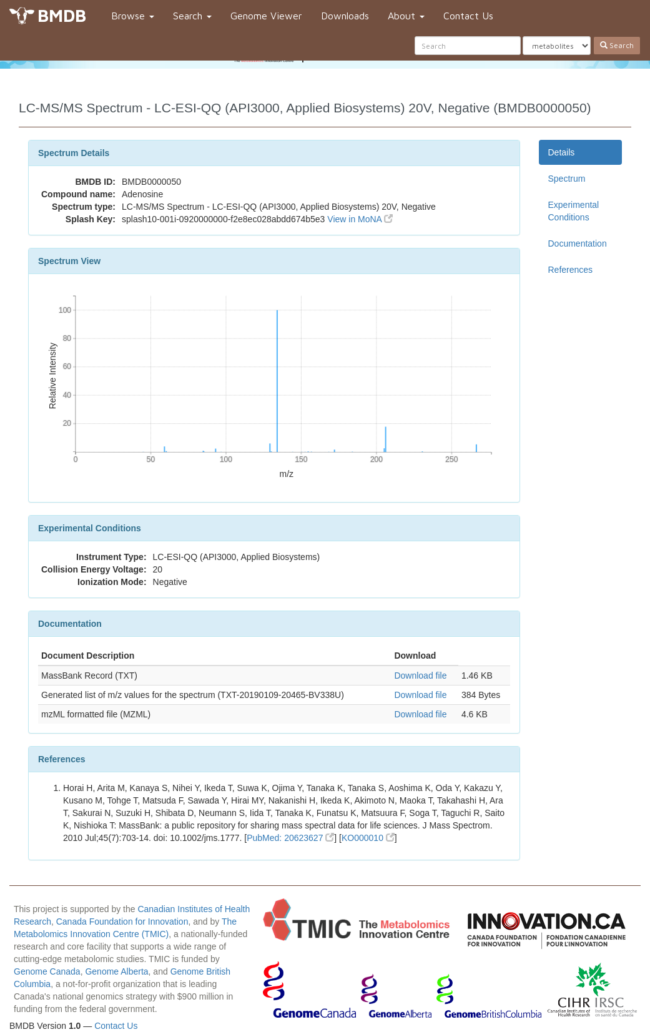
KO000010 (368, 838)
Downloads (345, 15)
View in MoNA (360, 219)
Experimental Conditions (573, 211)
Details (561, 152)
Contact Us (468, 15)
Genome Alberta (116, 971)
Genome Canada (47, 971)
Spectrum (567, 179)
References (570, 270)
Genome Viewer (266, 15)
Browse (132, 15)
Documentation (577, 243)
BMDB (61, 15)
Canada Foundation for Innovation (122, 921)
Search (192, 15)
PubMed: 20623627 (290, 838)
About (406, 15)
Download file (420, 676)
